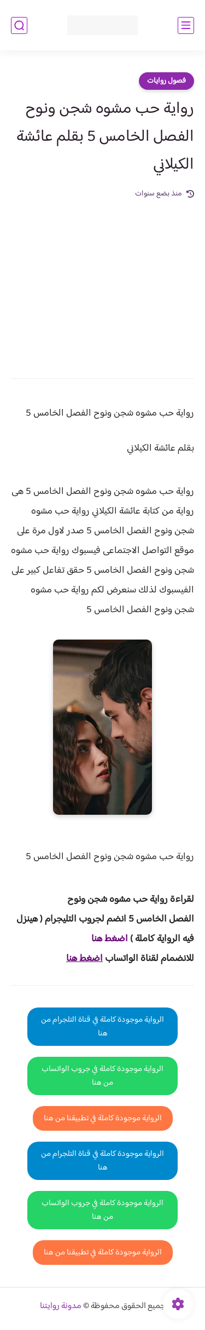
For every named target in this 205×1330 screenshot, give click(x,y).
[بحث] (19, 25)
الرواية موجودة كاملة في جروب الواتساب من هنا (102, 1076)
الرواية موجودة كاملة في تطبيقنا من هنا (103, 1118)
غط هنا (104, 939)
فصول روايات (166, 81)
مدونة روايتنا (60, 1306)
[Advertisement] (102, 281)
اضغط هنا (84, 959)
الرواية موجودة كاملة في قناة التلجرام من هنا (102, 1026)
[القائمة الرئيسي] (186, 25)
